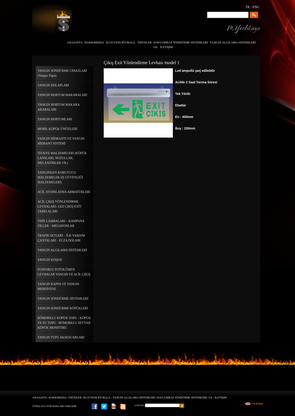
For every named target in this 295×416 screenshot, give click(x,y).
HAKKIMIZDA (58, 397)
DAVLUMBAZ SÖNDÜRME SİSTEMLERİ (182, 397)
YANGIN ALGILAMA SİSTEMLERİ (134, 397)
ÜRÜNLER (75, 397)
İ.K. (211, 397)
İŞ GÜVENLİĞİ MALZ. (97, 397)
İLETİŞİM (221, 397)
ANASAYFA (39, 397)
